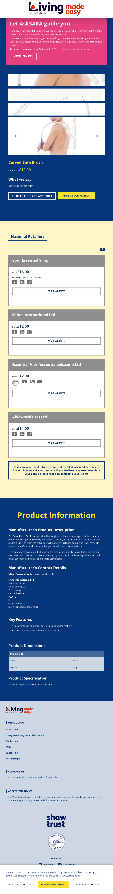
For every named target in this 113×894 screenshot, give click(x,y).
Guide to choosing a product (32, 196)
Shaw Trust (12, 729)
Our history (12, 741)
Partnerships (13, 758)
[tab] (27, 234)
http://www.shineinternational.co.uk (31, 574)
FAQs (8, 746)
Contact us (12, 752)
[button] (15, 136)
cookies (17, 872)
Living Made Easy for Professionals (25, 735)
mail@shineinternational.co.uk (23, 606)
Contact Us (51, 777)
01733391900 (15, 603)
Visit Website (56, 291)
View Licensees (23, 56)
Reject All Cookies (20, 884)
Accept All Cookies (87, 884)
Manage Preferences (53, 884)
